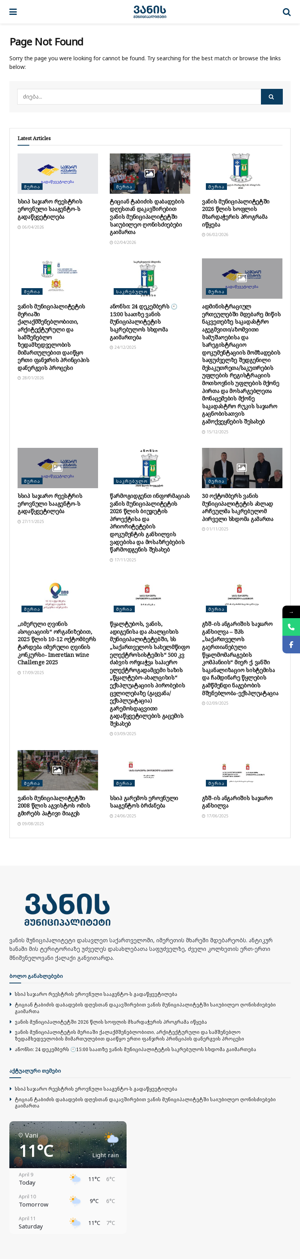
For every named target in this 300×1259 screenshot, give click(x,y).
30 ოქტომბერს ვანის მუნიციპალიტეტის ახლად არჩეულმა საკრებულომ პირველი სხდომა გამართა (237, 507)
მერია (32, 186)
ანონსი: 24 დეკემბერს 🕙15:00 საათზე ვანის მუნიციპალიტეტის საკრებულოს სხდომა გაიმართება (143, 322)
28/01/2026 (31, 378)
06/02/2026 (215, 234)
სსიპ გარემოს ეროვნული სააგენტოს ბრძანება (144, 802)
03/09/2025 (123, 733)
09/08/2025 (31, 823)
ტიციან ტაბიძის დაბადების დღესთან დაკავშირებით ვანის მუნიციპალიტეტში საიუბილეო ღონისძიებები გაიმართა (147, 217)
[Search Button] (272, 97)
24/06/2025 (123, 816)
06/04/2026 (31, 227)
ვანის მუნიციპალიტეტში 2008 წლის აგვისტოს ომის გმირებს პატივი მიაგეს (54, 805)
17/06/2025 (215, 816)
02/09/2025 (215, 703)
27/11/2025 (31, 521)
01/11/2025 (215, 529)
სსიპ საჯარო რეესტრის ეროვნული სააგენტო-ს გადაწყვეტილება (50, 209)
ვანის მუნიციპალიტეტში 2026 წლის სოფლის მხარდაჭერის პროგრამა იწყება (236, 213)
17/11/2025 (123, 560)
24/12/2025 (123, 347)
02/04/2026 (123, 242)
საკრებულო (132, 291)
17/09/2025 (31, 672)
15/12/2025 (215, 432)
